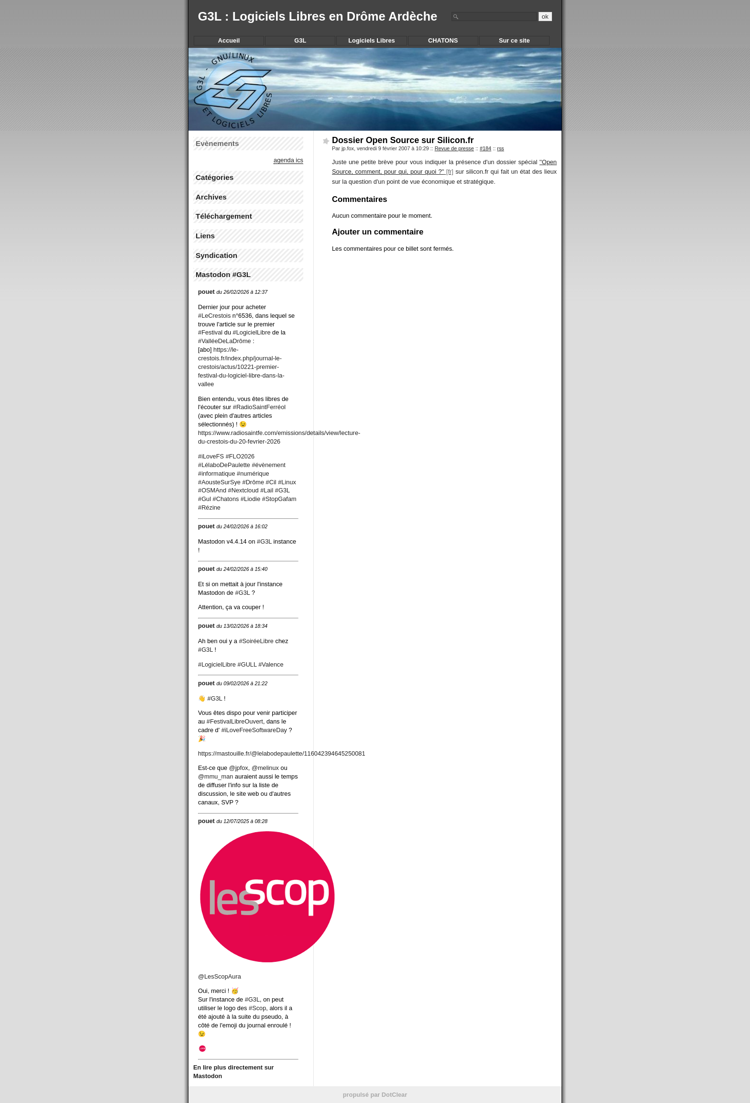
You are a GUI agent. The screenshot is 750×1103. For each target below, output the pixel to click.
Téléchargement (224, 216)
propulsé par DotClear (375, 1094)
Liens (205, 236)
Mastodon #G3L (223, 274)
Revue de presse (454, 148)
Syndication (216, 255)
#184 (485, 148)
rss (500, 148)
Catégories (214, 177)
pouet (206, 291)
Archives (211, 197)
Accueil (229, 40)
